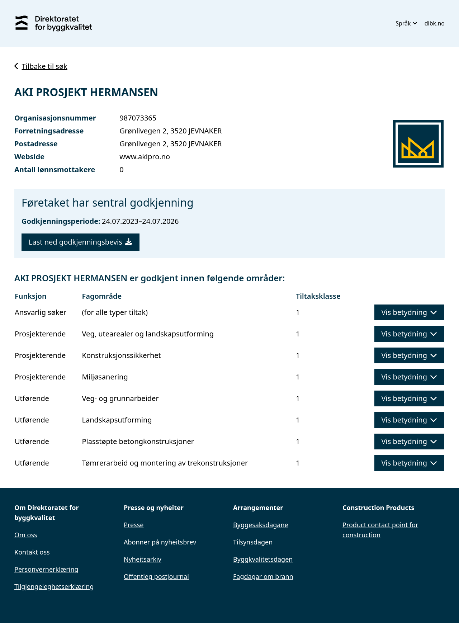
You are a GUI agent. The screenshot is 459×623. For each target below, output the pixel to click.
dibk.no (435, 23)
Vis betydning (409, 312)
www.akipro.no (144, 156)
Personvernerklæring (46, 569)
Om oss (25, 534)
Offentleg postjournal (156, 576)
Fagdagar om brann (263, 576)
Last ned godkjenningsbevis (80, 242)
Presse (134, 524)
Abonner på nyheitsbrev (160, 542)
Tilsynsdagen (253, 542)
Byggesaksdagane (260, 524)
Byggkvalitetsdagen (263, 559)
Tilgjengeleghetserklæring (54, 586)
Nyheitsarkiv (142, 559)
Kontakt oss (32, 552)
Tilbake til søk (40, 66)
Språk (406, 23)
